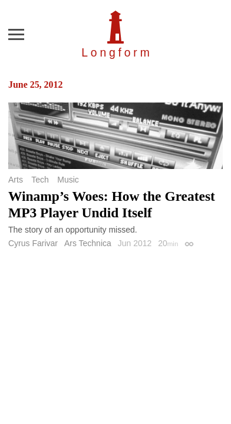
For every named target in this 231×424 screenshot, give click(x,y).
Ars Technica (87, 243)
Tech (40, 179)
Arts (15, 179)
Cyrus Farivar (33, 243)
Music (68, 179)
